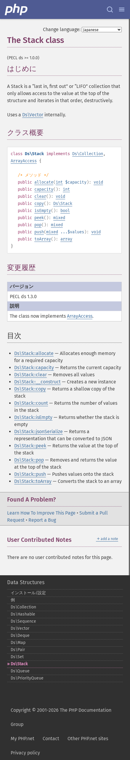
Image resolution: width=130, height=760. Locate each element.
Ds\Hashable (23, 614)
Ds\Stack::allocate (34, 353)
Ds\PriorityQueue (27, 678)
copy (39, 203)
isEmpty (42, 210)
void (98, 182)
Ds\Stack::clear (30, 374)
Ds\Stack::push (30, 474)
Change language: (62, 29)
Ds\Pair (18, 649)
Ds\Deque (20, 635)
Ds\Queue (20, 671)
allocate (43, 182)
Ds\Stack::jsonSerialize (38, 431)
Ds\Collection (87, 153)
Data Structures (25, 582)
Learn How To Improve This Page (41, 513)
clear (40, 196)
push (39, 231)
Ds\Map (18, 642)
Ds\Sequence (23, 621)
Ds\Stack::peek (30, 446)
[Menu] (122, 9)
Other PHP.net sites (88, 738)
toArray (42, 239)
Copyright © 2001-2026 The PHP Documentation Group (61, 717)
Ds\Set (17, 656)
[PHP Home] (16, 9)
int (59, 182)
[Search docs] (110, 9)
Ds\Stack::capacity (34, 367)
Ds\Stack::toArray (33, 481)
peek (39, 217)
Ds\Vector (32, 115)
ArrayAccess (24, 160)
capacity (43, 189)
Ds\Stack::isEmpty (33, 417)
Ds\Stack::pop (29, 460)
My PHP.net (22, 738)
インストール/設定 (28, 592)
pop (37, 224)
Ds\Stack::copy (30, 389)
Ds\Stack (62, 203)
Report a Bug (42, 520)
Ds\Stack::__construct (37, 382)
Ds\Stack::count (31, 403)
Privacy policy (25, 753)
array (66, 239)
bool (65, 210)
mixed (59, 217)
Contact (51, 738)
